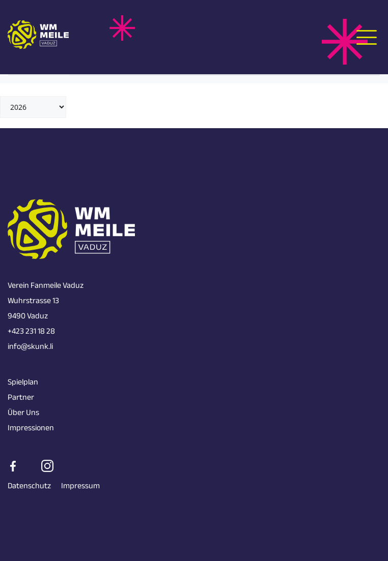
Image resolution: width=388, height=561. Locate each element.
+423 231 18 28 (31, 332)
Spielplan (23, 383)
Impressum (80, 487)
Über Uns (23, 414)
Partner (21, 398)
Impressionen (31, 429)
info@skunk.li (30, 348)
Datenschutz (29, 487)
